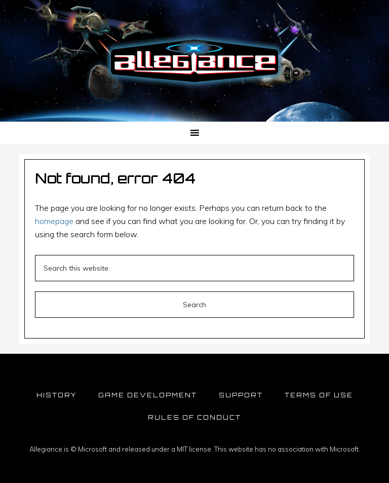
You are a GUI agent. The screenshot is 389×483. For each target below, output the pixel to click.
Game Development (147, 395)
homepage (54, 221)
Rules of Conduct (194, 417)
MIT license (194, 449)
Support (241, 395)
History (56, 395)
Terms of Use (319, 395)
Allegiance (194, 60)
